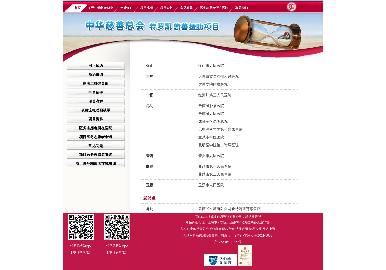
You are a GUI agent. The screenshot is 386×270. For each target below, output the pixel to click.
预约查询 (95, 74)
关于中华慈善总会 (100, 8)
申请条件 (126, 8)
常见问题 (186, 8)
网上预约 (95, 66)
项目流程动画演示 (95, 110)
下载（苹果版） (81, 252)
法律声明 (241, 229)
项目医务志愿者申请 (95, 137)
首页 (77, 8)
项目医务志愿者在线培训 (96, 163)
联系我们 (241, 8)
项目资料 (166, 8)
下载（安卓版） (117, 252)
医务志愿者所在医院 (214, 8)
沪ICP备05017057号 (228, 242)
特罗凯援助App (80, 246)
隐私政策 (255, 229)
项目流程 (146, 8)
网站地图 (268, 229)
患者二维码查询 (95, 83)
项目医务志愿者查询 (95, 155)
